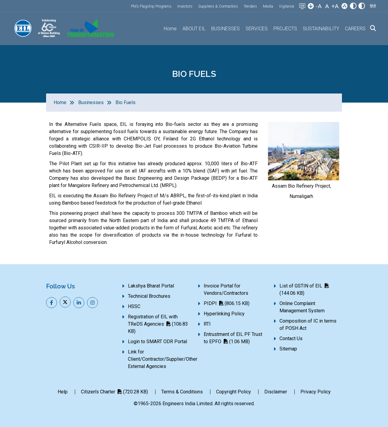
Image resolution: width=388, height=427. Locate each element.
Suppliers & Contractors (218, 6)
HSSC (134, 306)
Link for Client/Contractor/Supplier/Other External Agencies (162, 359)
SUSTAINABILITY (321, 28)
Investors (184, 6)
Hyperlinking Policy (224, 314)
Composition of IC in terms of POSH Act (307, 324)
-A (319, 6)
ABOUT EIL (194, 28)
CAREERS (355, 28)
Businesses (91, 102)
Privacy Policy (315, 392)
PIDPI (226, 303)
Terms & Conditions (182, 392)
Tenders (250, 6)
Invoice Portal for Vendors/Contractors (226, 289)
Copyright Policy (233, 392)
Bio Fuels (125, 102)
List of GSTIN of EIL (304, 289)
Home (170, 28)
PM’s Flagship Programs (151, 6)
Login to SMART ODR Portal (157, 341)
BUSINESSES (225, 28)
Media (268, 6)
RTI (207, 324)
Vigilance (286, 6)
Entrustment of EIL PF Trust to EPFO (233, 337)
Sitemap (288, 349)
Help (63, 392)
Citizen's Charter (114, 392)
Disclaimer (275, 392)
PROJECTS (285, 28)
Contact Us (291, 338)
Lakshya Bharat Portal (151, 286)
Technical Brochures (149, 296)
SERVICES (257, 28)
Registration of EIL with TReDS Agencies (158, 324)
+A (335, 6)
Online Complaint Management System (302, 307)
